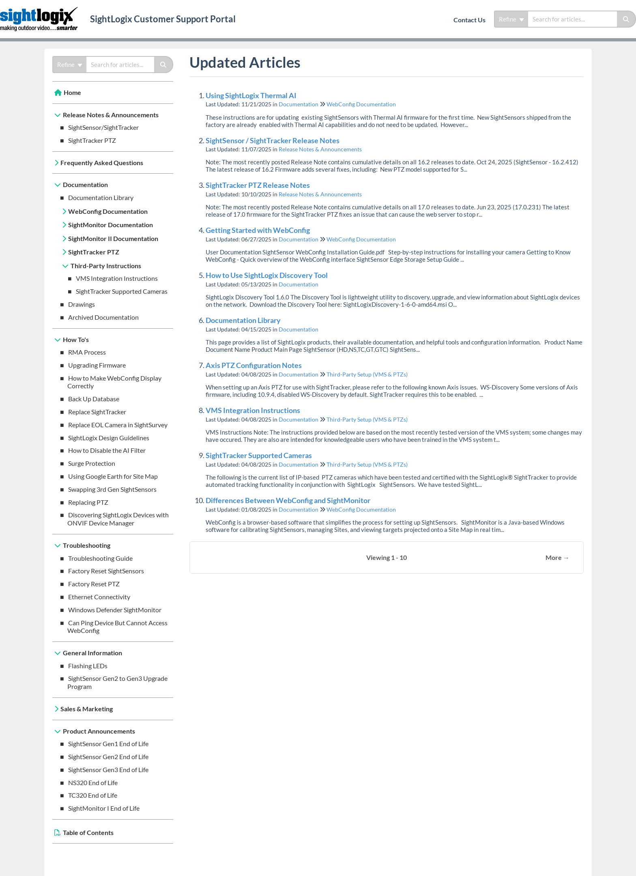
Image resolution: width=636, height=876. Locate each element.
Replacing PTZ (88, 502)
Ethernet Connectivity (99, 597)
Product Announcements (99, 731)
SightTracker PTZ (92, 140)
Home (72, 92)
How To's (76, 339)
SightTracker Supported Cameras (122, 291)
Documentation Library (100, 197)
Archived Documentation (103, 317)
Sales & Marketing (86, 708)
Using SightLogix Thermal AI (251, 95)
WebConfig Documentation (108, 211)
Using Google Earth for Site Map (113, 476)
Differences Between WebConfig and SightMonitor (288, 500)
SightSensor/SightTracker (103, 127)
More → (557, 557)
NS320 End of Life (93, 782)
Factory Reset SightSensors (106, 571)
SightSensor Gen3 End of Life (108, 769)
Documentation (85, 184)
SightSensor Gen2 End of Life (108, 756)
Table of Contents (88, 832)
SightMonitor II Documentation (113, 238)
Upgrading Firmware (97, 365)
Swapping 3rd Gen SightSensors (112, 489)
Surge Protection (91, 463)
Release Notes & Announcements (111, 114)
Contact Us (469, 20)
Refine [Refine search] (511, 19)
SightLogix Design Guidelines (108, 437)
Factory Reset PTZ (94, 584)
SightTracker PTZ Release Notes (258, 185)
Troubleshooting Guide (100, 558)
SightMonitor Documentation (110, 224)
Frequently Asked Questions (101, 162)
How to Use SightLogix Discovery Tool (267, 275)
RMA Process (87, 352)
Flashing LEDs (87, 665)
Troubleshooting (86, 545)
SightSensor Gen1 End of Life (108, 743)
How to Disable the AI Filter (107, 450)
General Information (92, 652)
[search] (572, 19)
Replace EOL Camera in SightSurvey (118, 424)
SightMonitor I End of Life (104, 808)
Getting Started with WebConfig (258, 230)
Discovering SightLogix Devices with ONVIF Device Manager (118, 519)
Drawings (81, 304)
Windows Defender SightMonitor (114, 609)
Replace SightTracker (97, 411)
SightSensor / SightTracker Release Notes (272, 140)
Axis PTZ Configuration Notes (254, 365)
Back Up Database (93, 398)
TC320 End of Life (92, 795)
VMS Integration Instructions (117, 278)
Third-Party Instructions (106, 265)
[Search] (626, 19)
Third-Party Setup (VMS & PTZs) (367, 374)
